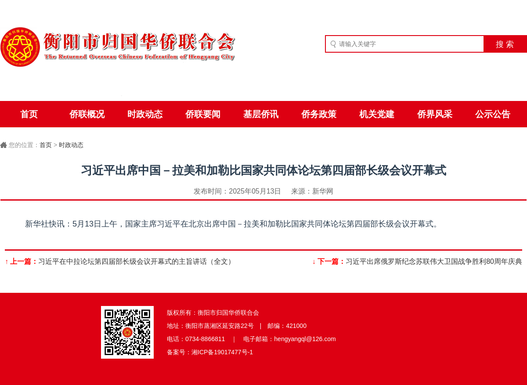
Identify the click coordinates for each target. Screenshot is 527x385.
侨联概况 (87, 114)
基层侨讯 (260, 114)
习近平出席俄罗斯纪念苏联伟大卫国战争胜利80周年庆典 (434, 261)
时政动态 (144, 114)
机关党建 (376, 114)
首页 (29, 114)
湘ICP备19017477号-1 (222, 352)
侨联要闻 (202, 114)
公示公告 (492, 114)
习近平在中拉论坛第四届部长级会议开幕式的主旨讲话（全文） (136, 261)
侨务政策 (318, 114)
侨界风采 (434, 114)
